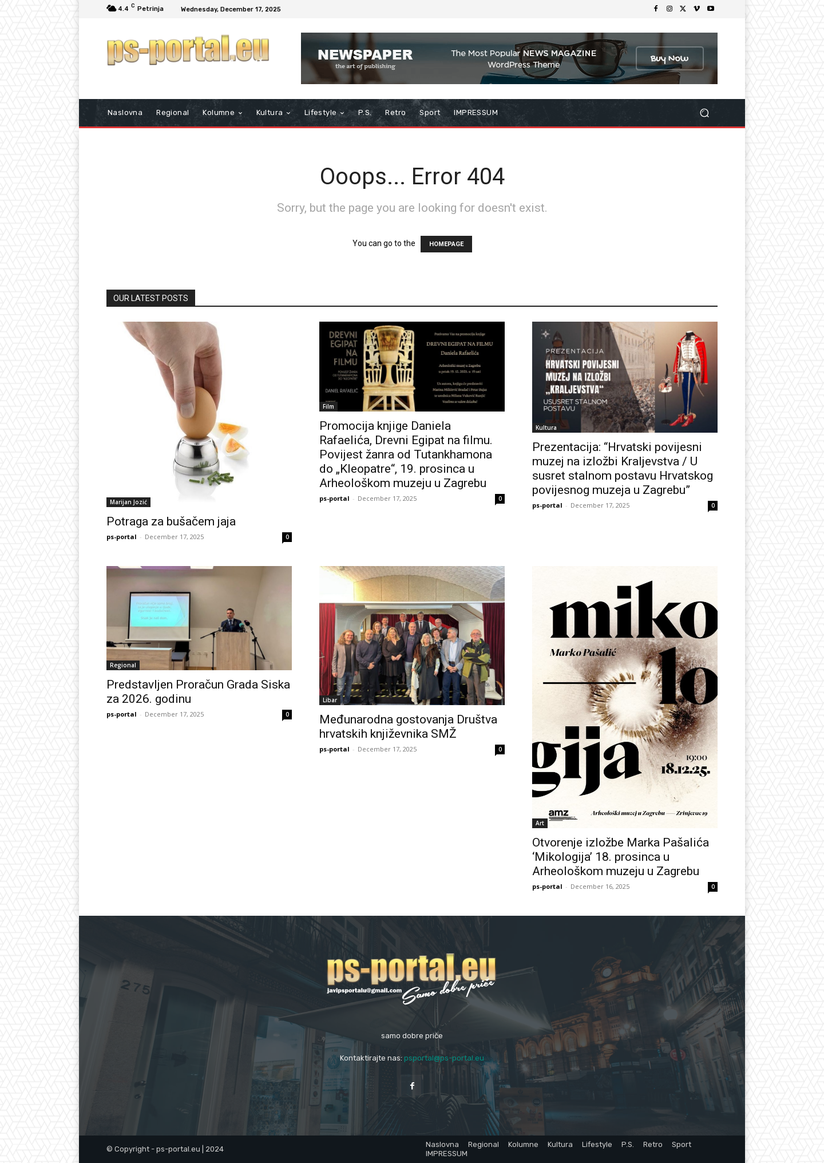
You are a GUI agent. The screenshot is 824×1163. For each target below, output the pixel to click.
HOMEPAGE (446, 244)
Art (540, 823)
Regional (123, 665)
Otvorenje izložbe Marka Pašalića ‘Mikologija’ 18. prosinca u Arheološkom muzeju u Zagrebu (620, 857)
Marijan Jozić (128, 502)
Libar (330, 700)
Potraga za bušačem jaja (171, 521)
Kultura (546, 428)
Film (328, 406)
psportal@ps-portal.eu (444, 1058)
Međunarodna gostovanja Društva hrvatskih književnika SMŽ (408, 727)
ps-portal (121, 536)
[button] (704, 113)
